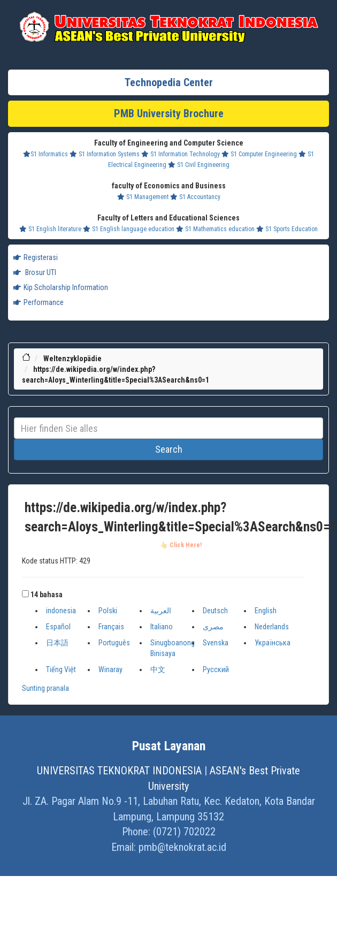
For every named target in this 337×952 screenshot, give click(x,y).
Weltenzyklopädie (72, 358)
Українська (272, 642)
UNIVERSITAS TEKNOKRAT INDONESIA (119, 770)
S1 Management (142, 197)
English (266, 610)
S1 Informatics (45, 154)
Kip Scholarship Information (60, 287)
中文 (157, 669)
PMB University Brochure (169, 113)
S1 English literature (50, 229)
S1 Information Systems (105, 154)
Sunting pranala (45, 688)
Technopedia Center (169, 82)
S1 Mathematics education (215, 229)
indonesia (61, 610)
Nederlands (272, 626)
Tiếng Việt (61, 669)
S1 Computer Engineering (259, 154)
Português (114, 642)
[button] (25, 593)
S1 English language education (128, 229)
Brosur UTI (34, 272)
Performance (38, 302)
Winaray (110, 669)
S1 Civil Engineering (198, 165)
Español (58, 626)
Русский (216, 669)
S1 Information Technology (180, 154)
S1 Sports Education (287, 229)
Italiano (161, 626)
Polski (107, 610)
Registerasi (35, 257)
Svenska (215, 642)
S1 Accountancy (195, 197)
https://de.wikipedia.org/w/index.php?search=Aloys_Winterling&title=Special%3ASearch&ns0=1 (181, 518)
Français (111, 626)
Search (168, 449)
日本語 (57, 642)
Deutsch (215, 610)
